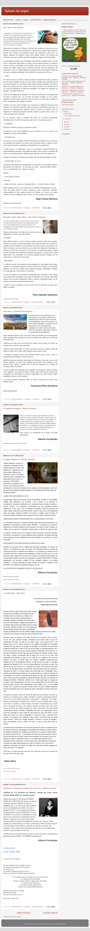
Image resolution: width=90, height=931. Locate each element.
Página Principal (23, 913)
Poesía (25, 19)
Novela (18, 19)
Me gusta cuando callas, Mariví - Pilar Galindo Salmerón (24, 217)
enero (67, 119)
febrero (67, 113)
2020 (65, 124)
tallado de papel (68, 102)
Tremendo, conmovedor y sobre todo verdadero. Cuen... (72, 76)
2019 (65, 127)
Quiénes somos (67, 27)
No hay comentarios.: (38, 302)
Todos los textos (8, 19)
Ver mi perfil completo (68, 104)
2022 (65, 111)
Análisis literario (36, 19)
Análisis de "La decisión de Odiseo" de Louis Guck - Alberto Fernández (29, 788)
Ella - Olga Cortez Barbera (13, 27)
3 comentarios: (36, 779)
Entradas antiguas (50, 913)
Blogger (63, 924)
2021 (65, 122)
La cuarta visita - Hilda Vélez (14, 593)
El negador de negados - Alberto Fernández (19, 408)
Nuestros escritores (50, 19)
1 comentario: (36, 399)
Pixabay (19, 203)
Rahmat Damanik (12, 203)
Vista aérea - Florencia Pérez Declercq (17, 311)
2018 (65, 129)
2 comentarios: (36, 207)
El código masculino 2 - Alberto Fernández (19, 459)
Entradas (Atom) (16, 916)
